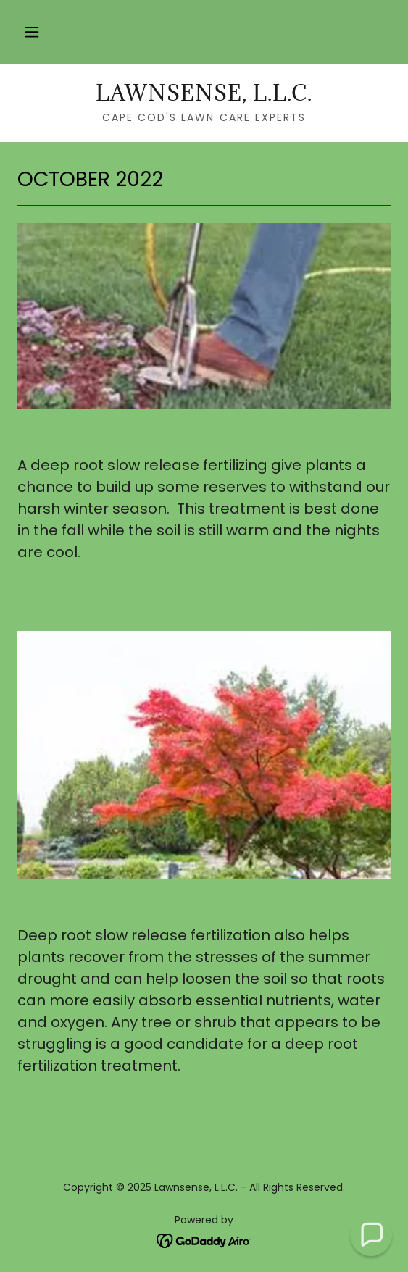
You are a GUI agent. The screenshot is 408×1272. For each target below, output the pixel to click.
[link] (204, 93)
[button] (31, 31)
